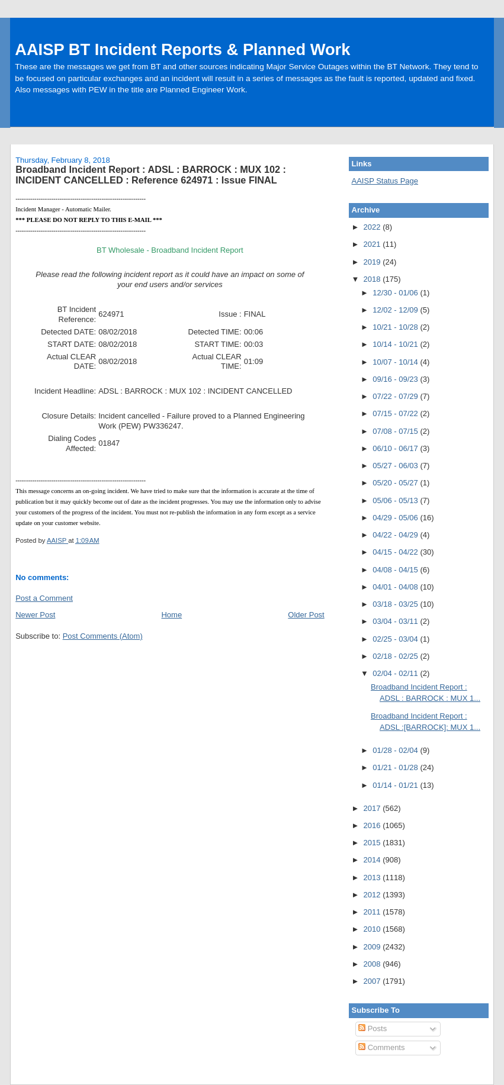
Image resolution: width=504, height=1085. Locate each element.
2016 (373, 825)
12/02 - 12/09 (396, 309)
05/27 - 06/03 (396, 465)
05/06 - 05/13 (396, 500)
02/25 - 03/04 (396, 639)
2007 (373, 981)
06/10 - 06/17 (396, 448)
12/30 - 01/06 (396, 292)
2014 (373, 859)
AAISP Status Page (385, 180)
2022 (373, 227)
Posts (372, 1028)
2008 (373, 964)
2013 (373, 877)
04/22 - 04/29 (396, 534)
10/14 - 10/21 (396, 344)
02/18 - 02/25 (396, 656)
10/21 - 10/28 (396, 327)
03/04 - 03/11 (396, 621)
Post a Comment (44, 598)
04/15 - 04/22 (396, 552)
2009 (373, 946)
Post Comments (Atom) (103, 636)
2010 (373, 929)
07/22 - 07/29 (396, 396)
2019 (373, 261)
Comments (381, 1047)
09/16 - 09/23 (396, 379)
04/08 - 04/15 (396, 569)
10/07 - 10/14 (396, 362)
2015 (373, 842)
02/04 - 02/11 (396, 673)
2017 (373, 808)
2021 (373, 244)
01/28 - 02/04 (396, 750)
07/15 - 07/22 (396, 413)
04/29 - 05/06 (396, 517)
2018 (373, 279)
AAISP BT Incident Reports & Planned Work (182, 49)
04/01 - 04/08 (396, 586)
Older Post (306, 614)
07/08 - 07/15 (396, 431)
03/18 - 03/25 (396, 604)
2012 (373, 894)
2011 (373, 911)
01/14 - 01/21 (396, 785)
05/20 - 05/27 (396, 482)
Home (171, 614)
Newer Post (35, 614)
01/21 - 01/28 (396, 767)
